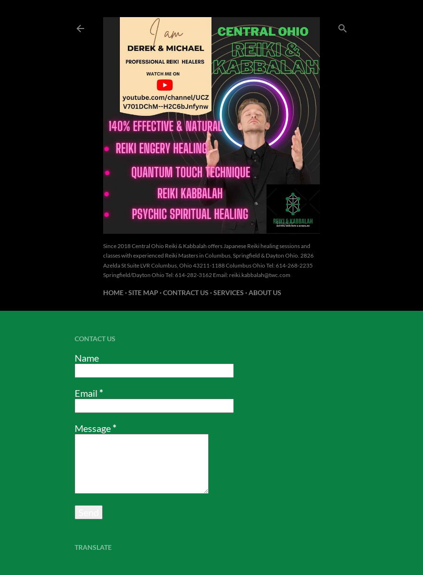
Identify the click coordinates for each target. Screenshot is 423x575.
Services (228, 292)
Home (113, 292)
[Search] (342, 26)
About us (265, 292)
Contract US (186, 292)
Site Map (143, 292)
